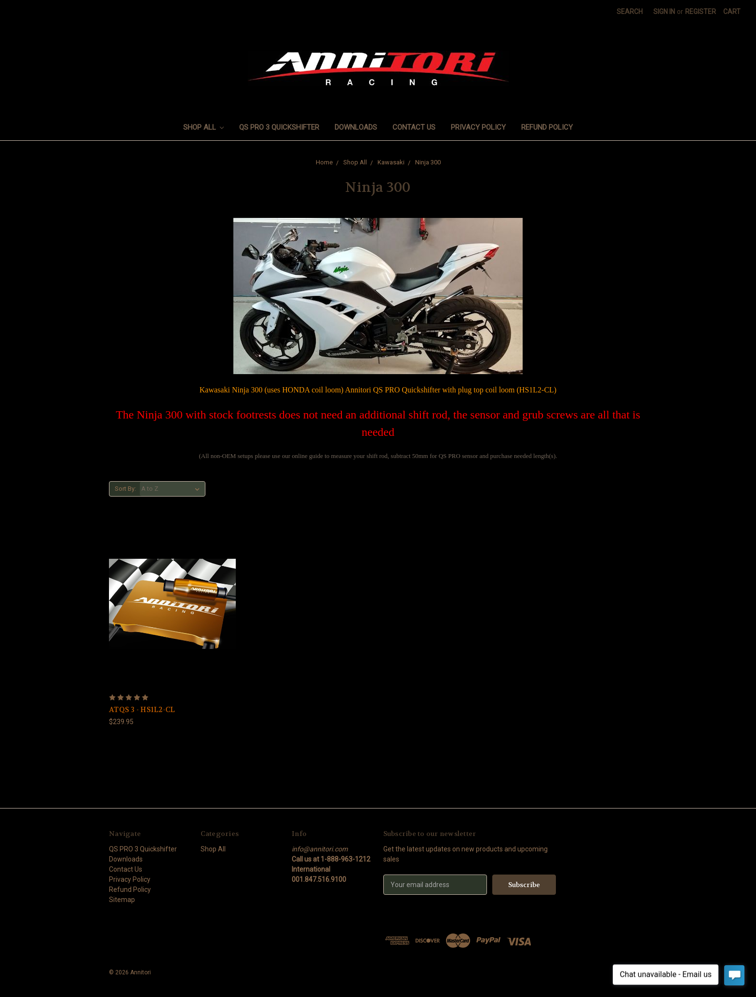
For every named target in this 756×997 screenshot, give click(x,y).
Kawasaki (391, 162)
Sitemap (122, 899)
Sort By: (125, 488)
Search (630, 11)
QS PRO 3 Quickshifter (279, 127)
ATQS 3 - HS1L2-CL (142, 709)
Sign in (664, 11)
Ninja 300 (428, 162)
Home (324, 162)
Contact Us (413, 127)
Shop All (203, 127)
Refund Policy (547, 127)
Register (700, 11)
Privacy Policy (478, 127)
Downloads (356, 127)
